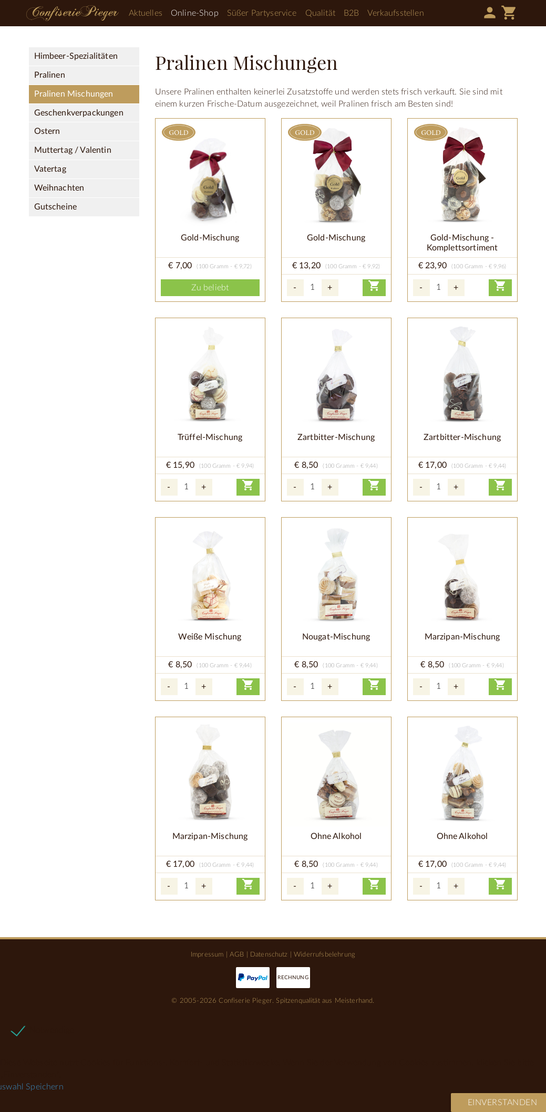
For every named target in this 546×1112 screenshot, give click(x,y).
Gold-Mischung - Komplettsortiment (462, 243)
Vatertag (50, 169)
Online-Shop (195, 13)
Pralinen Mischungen (74, 94)
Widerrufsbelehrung (324, 954)
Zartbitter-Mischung (336, 437)
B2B (351, 13)
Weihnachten (59, 188)
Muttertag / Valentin (72, 150)
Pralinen (49, 75)
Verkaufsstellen (395, 13)
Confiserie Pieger (72, 13)
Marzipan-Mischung (462, 637)
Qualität (320, 13)
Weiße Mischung (209, 637)
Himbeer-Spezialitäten (76, 56)
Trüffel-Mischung (210, 437)
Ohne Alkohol (336, 836)
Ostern (47, 131)
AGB (237, 954)
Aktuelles (145, 13)
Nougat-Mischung (336, 637)
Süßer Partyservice (262, 13)
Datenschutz (269, 954)
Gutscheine (55, 207)
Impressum (207, 954)
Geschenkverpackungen (78, 113)
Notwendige (52, 1030)
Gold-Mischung (210, 238)
